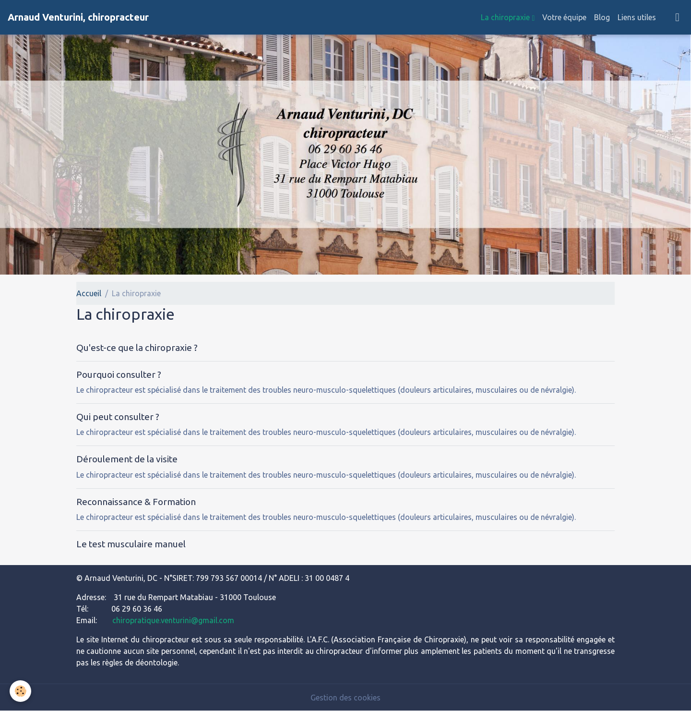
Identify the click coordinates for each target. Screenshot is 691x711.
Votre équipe (564, 17)
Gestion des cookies (345, 697)
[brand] (78, 17)
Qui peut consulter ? (117, 416)
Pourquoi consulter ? (118, 374)
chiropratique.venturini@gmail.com (173, 620)
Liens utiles (637, 17)
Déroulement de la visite (127, 459)
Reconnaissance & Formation (136, 501)
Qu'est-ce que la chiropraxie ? (137, 347)
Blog (602, 17)
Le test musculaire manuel (131, 544)
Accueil (88, 293)
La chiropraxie (506, 17)
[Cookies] (20, 691)
